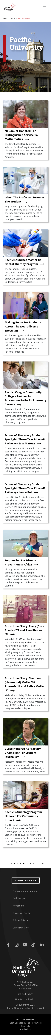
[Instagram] (17, 945)
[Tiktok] (34, 945)
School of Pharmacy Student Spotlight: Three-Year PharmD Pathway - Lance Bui (25, 488)
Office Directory (21, 927)
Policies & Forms (21, 920)
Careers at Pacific (21, 913)
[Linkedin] (42, 945)
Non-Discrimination (25, 999)
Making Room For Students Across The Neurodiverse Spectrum (23, 326)
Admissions (25, 1029)
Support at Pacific (26, 880)
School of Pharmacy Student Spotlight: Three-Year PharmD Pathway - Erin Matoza (25, 439)
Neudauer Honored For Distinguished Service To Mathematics (21, 135)
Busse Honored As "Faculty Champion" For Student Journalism (23, 753)
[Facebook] (9, 945)
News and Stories (9, 18)
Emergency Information (25, 891)
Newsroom (18, 905)
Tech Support (20, 898)
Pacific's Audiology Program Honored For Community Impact (23, 816)
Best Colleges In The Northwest (25, 1022)
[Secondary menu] (44, 7)
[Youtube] (26, 945)
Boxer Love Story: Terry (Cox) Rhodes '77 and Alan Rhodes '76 (24, 630)
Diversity (25, 1026)
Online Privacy (25, 993)
